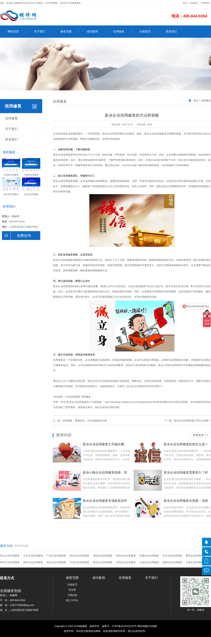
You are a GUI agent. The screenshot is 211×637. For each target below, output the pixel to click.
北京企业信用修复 (33, 555)
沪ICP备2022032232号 (124, 626)
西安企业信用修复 (33, 562)
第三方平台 (72, 600)
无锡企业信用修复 (149, 555)
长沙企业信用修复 (172, 555)
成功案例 (96, 31)
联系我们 (206, 3)
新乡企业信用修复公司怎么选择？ (192, 420)
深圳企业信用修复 (103, 555)
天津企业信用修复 (79, 562)
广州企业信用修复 (56, 555)
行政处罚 (72, 584)
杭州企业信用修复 (79, 555)
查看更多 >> (200, 435)
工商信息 (72, 595)
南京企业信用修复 (103, 562)
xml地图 (152, 626)
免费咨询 (16, 235)
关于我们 (43, 31)
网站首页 (17, 31)
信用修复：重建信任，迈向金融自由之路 (85, 420)
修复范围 (69, 31)
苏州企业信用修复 (126, 555)
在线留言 (194, 3)
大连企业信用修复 (149, 562)
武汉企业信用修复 (56, 562)
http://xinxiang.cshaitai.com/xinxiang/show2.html (131, 402)
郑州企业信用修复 (10, 562)
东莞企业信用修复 (126, 562)
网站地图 (142, 626)
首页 (185, 3)
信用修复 (122, 31)
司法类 (72, 590)
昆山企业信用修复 (10, 555)
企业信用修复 (72, 396)
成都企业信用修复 (172, 562)
